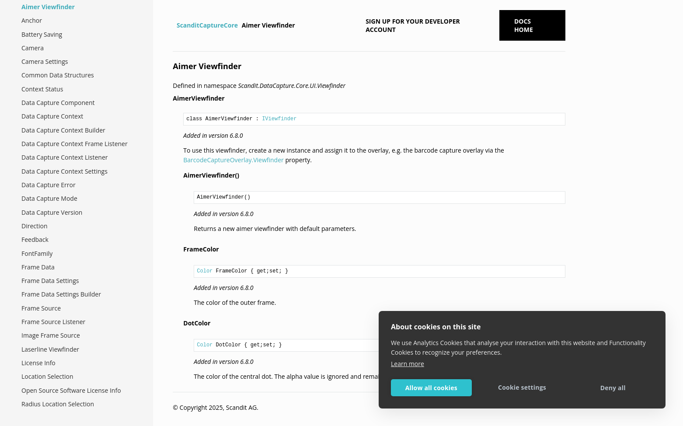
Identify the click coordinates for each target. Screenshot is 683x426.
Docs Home (523, 25)
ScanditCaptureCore (207, 25)
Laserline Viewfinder (50, 349)
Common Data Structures (57, 75)
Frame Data (38, 267)
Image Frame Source (50, 335)
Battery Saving (41, 34)
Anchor (31, 20)
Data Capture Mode (49, 198)
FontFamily (36, 253)
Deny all (613, 388)
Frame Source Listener (53, 322)
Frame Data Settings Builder (61, 294)
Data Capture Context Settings (64, 171)
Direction (34, 226)
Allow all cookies (431, 388)
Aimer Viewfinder (48, 7)
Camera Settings (44, 61)
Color (205, 271)
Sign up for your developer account (413, 25)
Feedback (35, 239)
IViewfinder (279, 119)
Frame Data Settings (50, 280)
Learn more (407, 364)
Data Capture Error (48, 185)
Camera (32, 48)
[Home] (174, 25)
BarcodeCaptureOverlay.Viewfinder (233, 160)
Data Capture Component (58, 102)
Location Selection (47, 376)
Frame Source (41, 308)
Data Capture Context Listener (64, 157)
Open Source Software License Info (71, 390)
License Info (38, 363)
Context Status (42, 89)
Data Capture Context (52, 116)
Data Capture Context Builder (63, 130)
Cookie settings (522, 387)
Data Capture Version (51, 212)
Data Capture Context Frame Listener (74, 144)
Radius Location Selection (57, 404)
